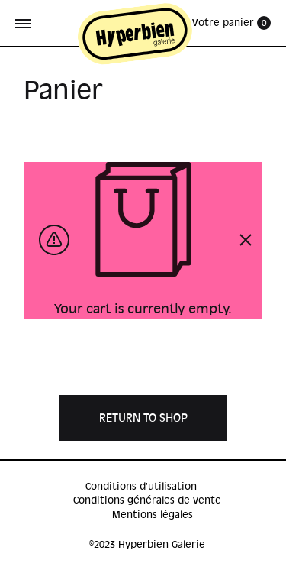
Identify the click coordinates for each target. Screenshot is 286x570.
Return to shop (143, 418)
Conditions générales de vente (147, 500)
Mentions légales (152, 514)
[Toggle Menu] (23, 23)
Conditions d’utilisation (141, 486)
